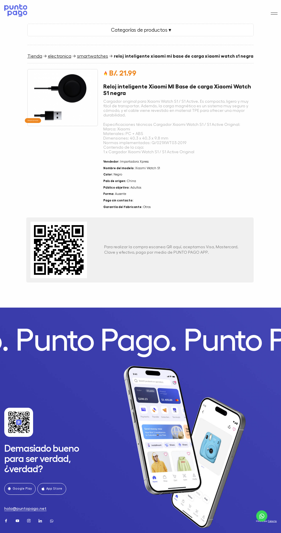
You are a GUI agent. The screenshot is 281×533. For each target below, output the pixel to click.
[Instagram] (29, 520)
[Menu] (274, 8)
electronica (59, 56)
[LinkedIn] (41, 520)
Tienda (34, 56)
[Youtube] (18, 520)
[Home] (15, 8)
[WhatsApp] (52, 520)
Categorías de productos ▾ (140, 30)
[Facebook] (6, 520)
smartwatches (92, 56)
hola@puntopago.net (25, 508)
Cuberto (272, 521)
